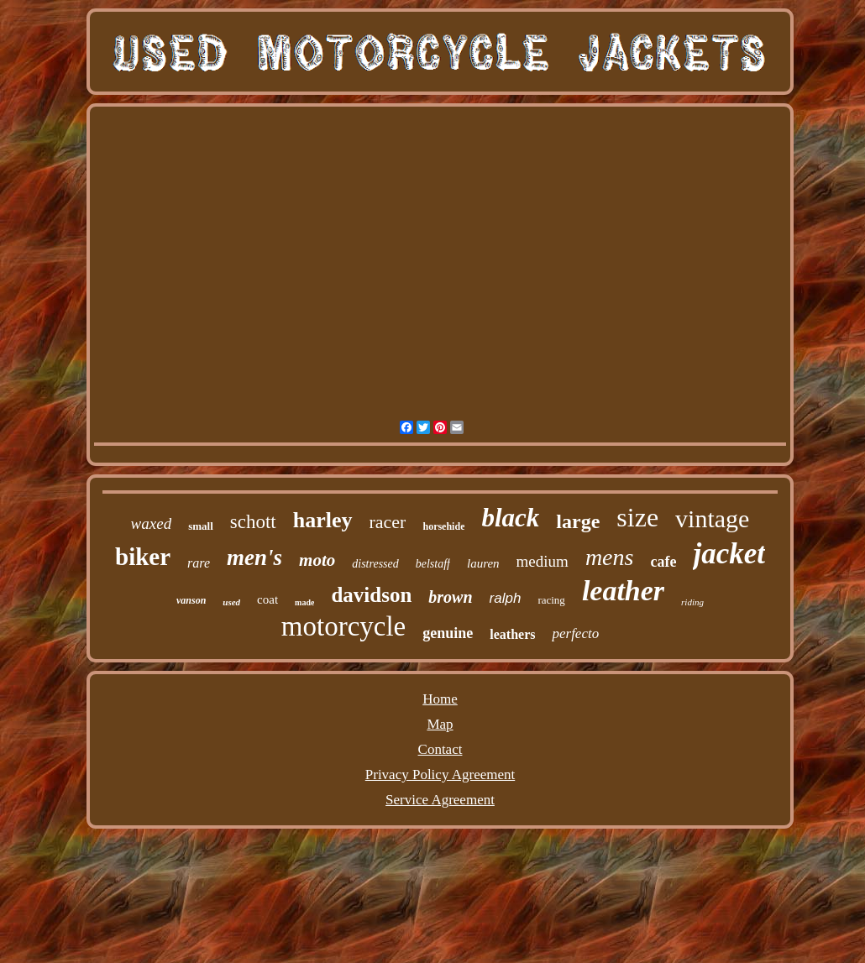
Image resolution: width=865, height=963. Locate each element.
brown (450, 597)
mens (609, 557)
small (200, 526)
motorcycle (343, 626)
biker (142, 556)
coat (267, 599)
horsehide (443, 526)
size (637, 517)
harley (323, 520)
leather (623, 590)
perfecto (575, 633)
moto (317, 560)
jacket (729, 553)
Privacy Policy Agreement (440, 774)
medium (542, 561)
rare (198, 563)
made (304, 602)
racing (550, 600)
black (510, 517)
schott (253, 521)
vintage (712, 518)
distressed (375, 563)
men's (254, 557)
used (231, 602)
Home (440, 699)
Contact (440, 749)
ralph (506, 598)
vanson (191, 600)
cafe (663, 561)
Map (440, 724)
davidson (371, 595)
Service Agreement (440, 800)
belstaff (433, 563)
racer (388, 521)
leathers (512, 634)
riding (692, 602)
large (578, 521)
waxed (151, 523)
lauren (483, 563)
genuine (447, 633)
